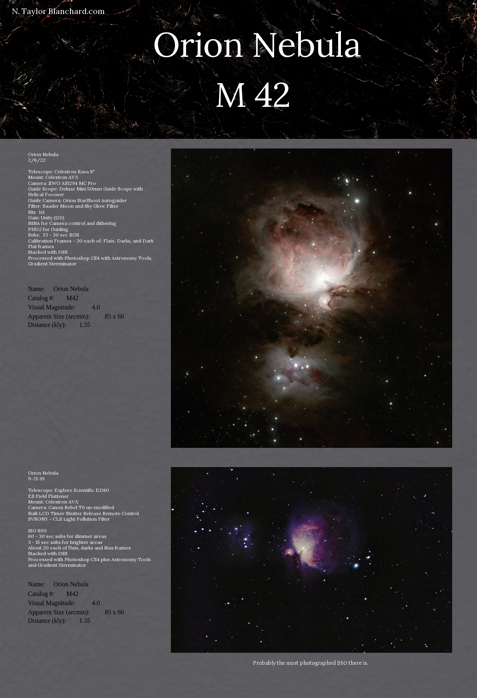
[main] (257, 69)
